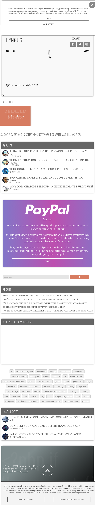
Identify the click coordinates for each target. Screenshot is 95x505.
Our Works (49, 24)
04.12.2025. (46, 153)
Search (79, 277)
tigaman (23, 471)
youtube (85, 401)
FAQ (65, 376)
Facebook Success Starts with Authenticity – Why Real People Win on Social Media (48, 311)
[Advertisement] (46, 344)
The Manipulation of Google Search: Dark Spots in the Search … (49, 161)
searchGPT (73, 391)
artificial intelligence (24, 371)
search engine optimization (54, 391)
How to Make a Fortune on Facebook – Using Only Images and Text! (39, 295)
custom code (65, 371)
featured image (76, 376)
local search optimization (30, 386)
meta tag (70, 386)
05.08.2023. (47, 188)
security (84, 391)
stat (25, 396)
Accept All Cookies (26, 499)
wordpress (9, 401)
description (34, 376)
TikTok (78, 396)
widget (86, 396)
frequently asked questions (13, 381)
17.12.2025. (43, 180)
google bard (77, 381)
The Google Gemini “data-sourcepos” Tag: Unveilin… (47, 169)
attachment (41, 371)
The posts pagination (63, 396)
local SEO (47, 386)
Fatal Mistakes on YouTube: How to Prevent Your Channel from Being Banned (45, 303)
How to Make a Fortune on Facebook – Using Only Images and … (51, 418)
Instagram (12, 386)
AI (11, 371)
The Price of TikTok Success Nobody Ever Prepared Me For (34, 307)
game (57, 381)
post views (26, 391)
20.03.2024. (43, 171)
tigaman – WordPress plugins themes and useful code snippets (21, 469)
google (66, 381)
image (88, 381)
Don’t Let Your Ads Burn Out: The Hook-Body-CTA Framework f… (45, 427)
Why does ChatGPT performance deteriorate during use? (51, 186)
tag (42, 396)
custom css (78, 371)
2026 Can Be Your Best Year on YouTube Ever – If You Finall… (47, 178)
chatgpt (53, 371)
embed (46, 376)
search (37, 391)
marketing (59, 386)
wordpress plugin (71, 401)
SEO (6, 396)
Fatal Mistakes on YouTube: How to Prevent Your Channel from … (45, 435)
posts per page (12, 391)
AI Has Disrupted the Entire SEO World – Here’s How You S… (50, 152)
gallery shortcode (44, 381)
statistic (34, 396)
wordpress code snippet (51, 401)
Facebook (56, 376)
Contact (49, 18)
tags (49, 396)
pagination (82, 386)
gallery (30, 381)
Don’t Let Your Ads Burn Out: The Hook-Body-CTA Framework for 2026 (40, 299)
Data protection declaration (72, 499)
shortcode (16, 396)
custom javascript (19, 376)
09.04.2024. (45, 162)
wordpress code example (28, 401)
